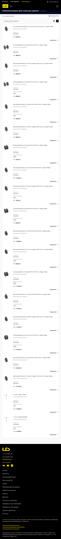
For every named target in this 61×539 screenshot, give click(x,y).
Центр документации (9, 477)
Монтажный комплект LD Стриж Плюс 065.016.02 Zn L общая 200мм (31, 231)
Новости (5, 494)
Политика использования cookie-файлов (13, 527)
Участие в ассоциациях (9, 500)
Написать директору (8, 510)
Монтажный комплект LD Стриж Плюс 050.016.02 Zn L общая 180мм (31, 167)
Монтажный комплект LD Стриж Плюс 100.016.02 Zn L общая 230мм (31, 357)
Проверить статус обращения (11, 504)
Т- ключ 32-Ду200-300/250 (20, 417)
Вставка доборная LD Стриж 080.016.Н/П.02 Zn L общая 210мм (30, 272)
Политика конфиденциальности (11, 525)
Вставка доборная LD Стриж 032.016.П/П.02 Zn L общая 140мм (30, 45)
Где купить (5, 473)
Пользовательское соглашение (10, 529)
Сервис (4, 484)
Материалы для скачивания (11, 487)
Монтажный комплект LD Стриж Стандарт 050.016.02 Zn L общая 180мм (33, 186)
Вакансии (5, 497)
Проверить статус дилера (10, 507)
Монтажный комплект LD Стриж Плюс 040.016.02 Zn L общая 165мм (31, 104)
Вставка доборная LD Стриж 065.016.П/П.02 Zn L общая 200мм (30, 208)
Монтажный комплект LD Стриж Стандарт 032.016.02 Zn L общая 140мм (33, 63)
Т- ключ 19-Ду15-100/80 (19, 394)
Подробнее (54, 40)
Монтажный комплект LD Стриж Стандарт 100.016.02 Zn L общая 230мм (33, 376)
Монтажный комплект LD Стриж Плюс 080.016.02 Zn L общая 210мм (31, 294)
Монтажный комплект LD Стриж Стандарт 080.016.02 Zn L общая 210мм (33, 316)
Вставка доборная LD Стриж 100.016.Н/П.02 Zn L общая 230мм (30, 335)
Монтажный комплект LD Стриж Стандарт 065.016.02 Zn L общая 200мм (33, 249)
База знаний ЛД (7, 480)
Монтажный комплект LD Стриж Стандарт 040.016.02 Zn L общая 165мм (33, 127)
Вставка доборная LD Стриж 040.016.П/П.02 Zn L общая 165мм (30, 82)
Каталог (4, 470)
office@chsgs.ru (26, 1)
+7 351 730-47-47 (14, 1)
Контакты (5, 514)
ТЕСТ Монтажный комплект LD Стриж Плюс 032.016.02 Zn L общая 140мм (33, 26)
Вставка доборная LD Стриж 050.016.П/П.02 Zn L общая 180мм (30, 145)
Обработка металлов (9, 490)
